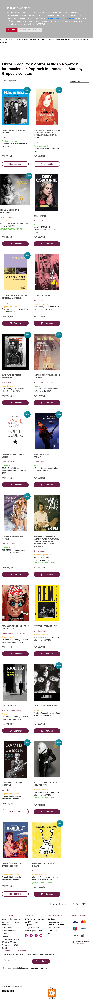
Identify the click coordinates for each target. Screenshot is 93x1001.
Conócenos (52, 919)
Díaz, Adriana (39, 382)
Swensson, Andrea (7, 217)
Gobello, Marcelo (8, 382)
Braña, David (21, 633)
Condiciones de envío (56, 925)
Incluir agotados (10, 81)
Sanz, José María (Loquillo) (12, 710)
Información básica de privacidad (33, 968)
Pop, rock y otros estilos (19, 39)
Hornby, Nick (6, 303)
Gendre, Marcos (50, 382)
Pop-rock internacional (41, 39)
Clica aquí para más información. (60, 18)
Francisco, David (8, 462)
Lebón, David (6, 790)
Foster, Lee (36, 871)
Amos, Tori (37, 142)
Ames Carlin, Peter (40, 631)
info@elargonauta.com (33, 931)
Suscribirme (41, 961)
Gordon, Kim (38, 300)
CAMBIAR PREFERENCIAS (30, 30)
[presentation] (20, 975)
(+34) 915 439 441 (32, 928)
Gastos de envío (54, 928)
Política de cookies (55, 922)
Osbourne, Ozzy (39, 221)
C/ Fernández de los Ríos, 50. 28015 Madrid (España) (34, 922)
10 (77, 904)
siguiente (84, 904)
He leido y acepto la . (25, 968)
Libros (4, 39)
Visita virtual (52, 931)
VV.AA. (4, 138)
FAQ (49, 934)
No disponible (15, 164)
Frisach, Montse (39, 462)
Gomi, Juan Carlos (9, 544)
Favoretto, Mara (8, 871)
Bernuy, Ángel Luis (9, 633)
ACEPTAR (11, 30)
